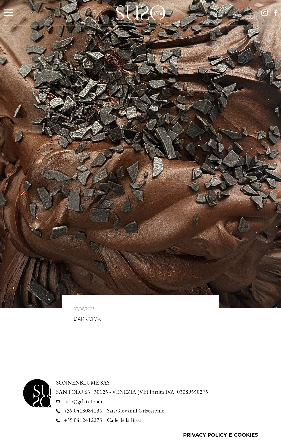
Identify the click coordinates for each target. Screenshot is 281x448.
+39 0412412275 (83, 420)
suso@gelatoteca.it (84, 401)
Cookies (246, 435)
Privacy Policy (205, 435)
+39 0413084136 (83, 410)
